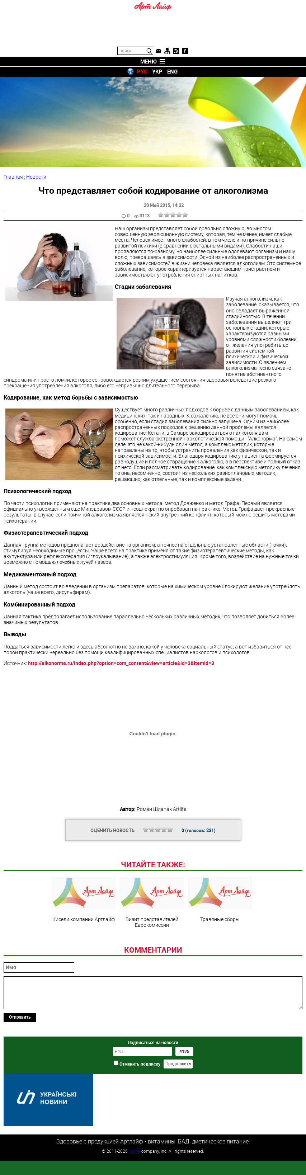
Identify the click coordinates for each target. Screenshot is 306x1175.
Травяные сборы (220, 948)
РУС (142, 71)
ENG (172, 71)
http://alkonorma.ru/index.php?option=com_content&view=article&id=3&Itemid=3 (121, 663)
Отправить (20, 1066)
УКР (157, 71)
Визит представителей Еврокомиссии (151, 951)
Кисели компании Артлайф (83, 948)
